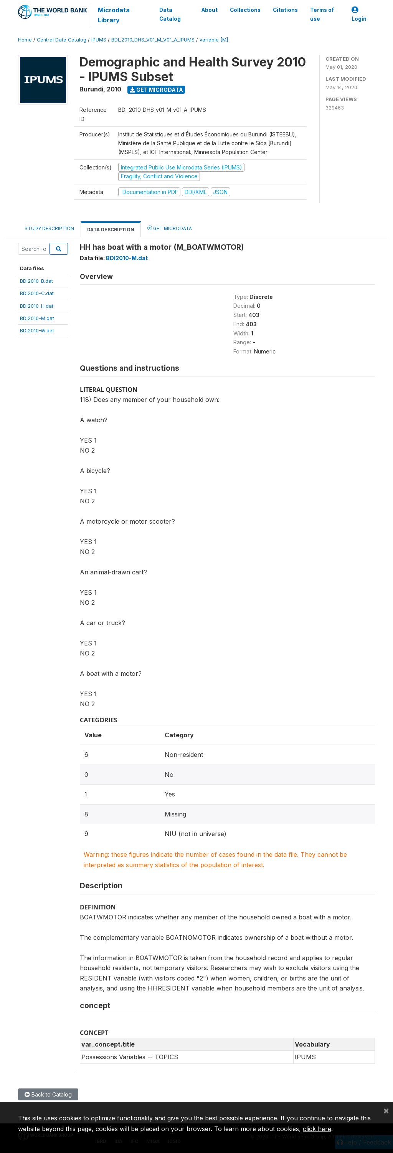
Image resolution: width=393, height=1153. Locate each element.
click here (317, 1129)
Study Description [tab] (49, 228)
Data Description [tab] (110, 229)
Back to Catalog (48, 1094)
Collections (245, 10)
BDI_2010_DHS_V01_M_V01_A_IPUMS (153, 40)
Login (359, 14)
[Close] (386, 1110)
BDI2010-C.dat (37, 293)
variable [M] (214, 40)
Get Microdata (156, 89)
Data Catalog (170, 14)
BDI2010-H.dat (36, 306)
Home (25, 40)
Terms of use (322, 14)
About (209, 10)
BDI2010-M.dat (37, 318)
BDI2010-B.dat (36, 281)
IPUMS (98, 40)
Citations (285, 10)
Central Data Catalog (61, 40)
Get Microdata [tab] (169, 228)
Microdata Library (114, 15)
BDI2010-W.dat (37, 330)
